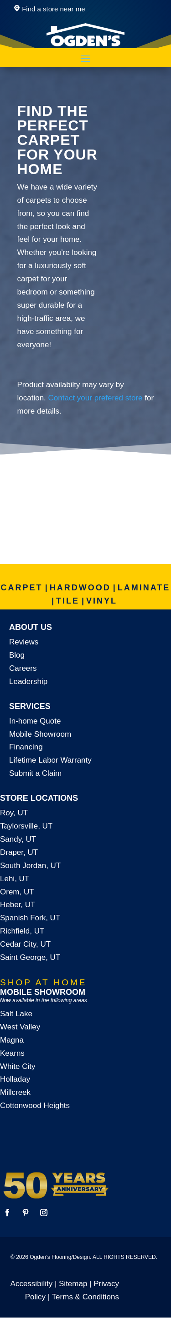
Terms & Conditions (85, 1297)
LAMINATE (144, 587)
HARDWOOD (80, 587)
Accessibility (31, 1283)
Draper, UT (19, 852)
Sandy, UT (18, 839)
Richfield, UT (22, 931)
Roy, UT (14, 813)
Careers (22, 668)
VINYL (101, 600)
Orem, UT (17, 892)
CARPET (22, 587)
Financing (26, 747)
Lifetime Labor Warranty (50, 760)
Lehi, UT (14, 878)
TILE (67, 600)
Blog (17, 655)
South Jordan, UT (30, 865)
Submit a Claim (35, 773)
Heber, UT (17, 904)
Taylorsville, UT (26, 826)
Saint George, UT (30, 957)
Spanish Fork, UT (30, 918)
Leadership (28, 681)
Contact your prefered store (95, 398)
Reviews (23, 642)
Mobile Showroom (40, 734)
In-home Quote (35, 721)
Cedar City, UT (25, 944)
